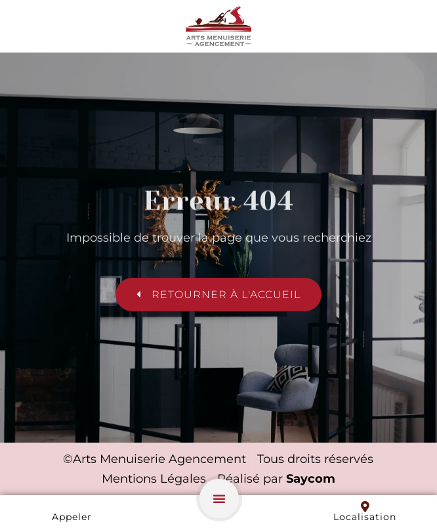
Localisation (364, 517)
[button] (219, 498)
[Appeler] (71, 506)
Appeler (72, 517)
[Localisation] (365, 506)
